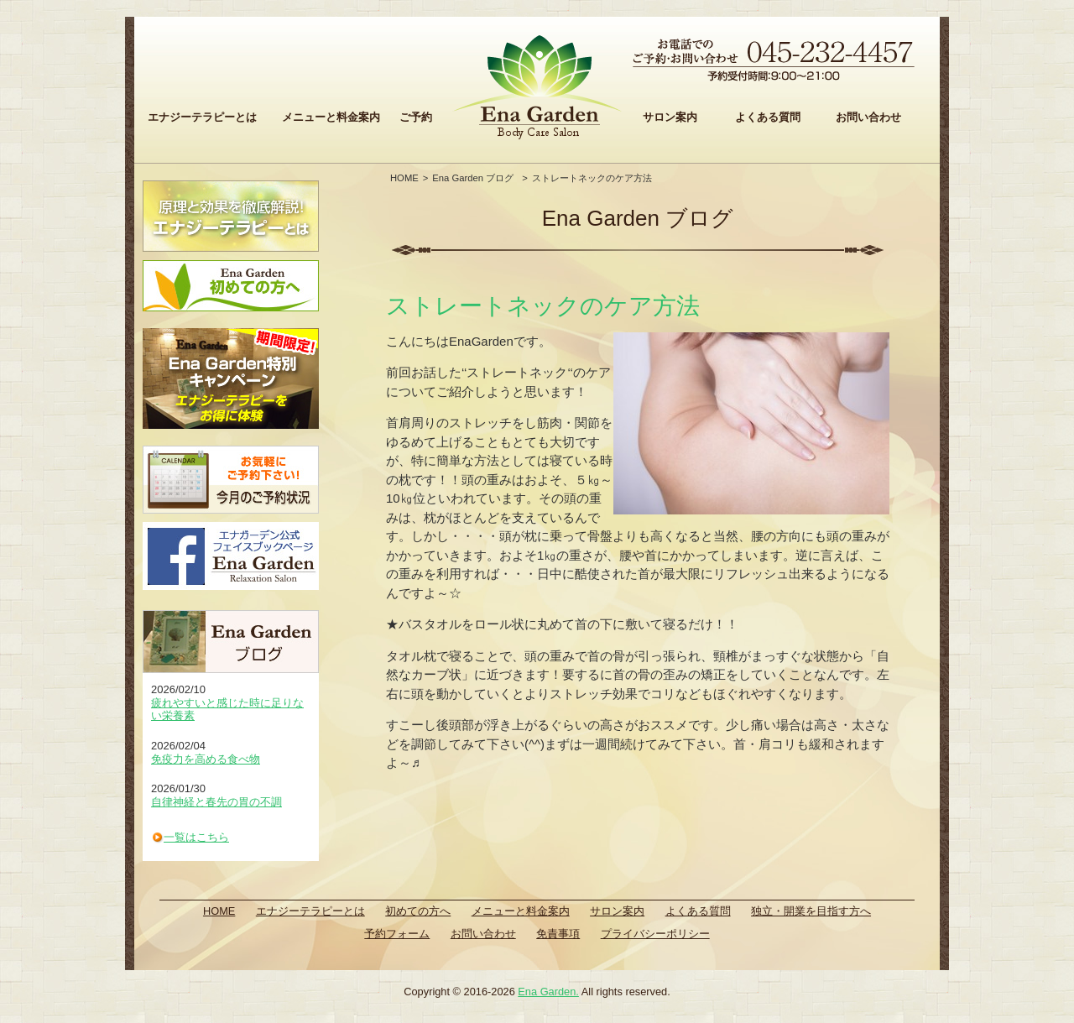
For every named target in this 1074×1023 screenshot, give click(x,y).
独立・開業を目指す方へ (811, 911)
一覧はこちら (196, 837)
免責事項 (558, 933)
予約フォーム (397, 933)
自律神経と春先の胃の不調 (216, 802)
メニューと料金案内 (331, 117)
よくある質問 (767, 117)
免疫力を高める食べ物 (205, 759)
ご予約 (415, 117)
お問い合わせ (868, 117)
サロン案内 (670, 117)
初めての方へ (418, 911)
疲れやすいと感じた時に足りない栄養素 (227, 710)
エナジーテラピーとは (202, 117)
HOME (404, 178)
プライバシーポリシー (655, 933)
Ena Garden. (548, 991)
